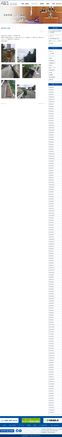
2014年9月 (51, 412)
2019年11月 (51, 270)
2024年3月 (51, 146)
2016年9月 (51, 360)
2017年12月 (51, 324)
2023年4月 (51, 172)
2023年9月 (51, 161)
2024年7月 (51, 137)
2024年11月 (51, 127)
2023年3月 (51, 175)
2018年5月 (51, 312)
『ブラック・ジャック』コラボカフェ (55, 35)
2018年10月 (51, 300)
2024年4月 (51, 144)
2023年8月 (51, 163)
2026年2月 (51, 92)
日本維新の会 (52, 70)
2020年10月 (51, 244)
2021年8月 (51, 220)
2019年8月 (51, 277)
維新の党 (51, 79)
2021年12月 (51, 210)
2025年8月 (51, 106)
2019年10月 (51, 272)
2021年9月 (51, 217)
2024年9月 (51, 132)
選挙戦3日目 (3, 103)
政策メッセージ (52, 67)
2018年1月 (51, 322)
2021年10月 (51, 215)
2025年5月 (51, 113)
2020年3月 (51, 260)
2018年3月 (51, 317)
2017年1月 (51, 350)
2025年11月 (51, 99)
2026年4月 (51, 87)
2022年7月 (51, 194)
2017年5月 (51, 341)
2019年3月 (51, 289)
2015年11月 (51, 381)
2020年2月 (51, 263)
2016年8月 (51, 362)
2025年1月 (51, 123)
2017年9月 (51, 331)
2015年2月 (51, 402)
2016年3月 (51, 372)
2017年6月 (51, 338)
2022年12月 (51, 182)
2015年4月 (51, 398)
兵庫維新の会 (52, 63)
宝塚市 (50, 65)
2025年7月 (51, 108)
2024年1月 (51, 151)
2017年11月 (51, 327)
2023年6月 (51, 168)
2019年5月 (51, 284)
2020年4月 (51, 258)
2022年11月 (51, 184)
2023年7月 (51, 165)
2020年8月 (51, 248)
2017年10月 (51, 329)
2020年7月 (51, 251)
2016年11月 (51, 355)
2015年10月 (51, 383)
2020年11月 (51, 241)
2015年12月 (51, 379)
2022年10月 (51, 187)
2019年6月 (51, 281)
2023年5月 (51, 170)
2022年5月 (51, 198)
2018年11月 (51, 298)
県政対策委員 (52, 77)
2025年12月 (51, 96)
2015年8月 (51, 388)
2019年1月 (51, 293)
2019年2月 (51, 291)
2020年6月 (51, 253)
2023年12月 (51, 153)
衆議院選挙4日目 (41, 103)
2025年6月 (51, 111)
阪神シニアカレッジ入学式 (55, 40)
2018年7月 (51, 308)
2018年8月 (51, 305)
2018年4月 (51, 315)
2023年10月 (51, 158)
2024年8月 (51, 134)
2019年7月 (51, 279)
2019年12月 (51, 267)
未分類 (50, 72)
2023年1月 (51, 179)
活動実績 (42, 3)
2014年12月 (51, 407)
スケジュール (34, 3)
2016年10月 (51, 357)
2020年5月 (51, 255)
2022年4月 (51, 201)
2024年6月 (51, 139)
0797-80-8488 (46, 430)
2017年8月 (51, 334)
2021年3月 (51, 232)
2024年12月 (51, 125)
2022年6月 (51, 196)
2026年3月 (51, 89)
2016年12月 (51, 353)
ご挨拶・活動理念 (25, 3)
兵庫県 (50, 58)
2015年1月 (51, 405)
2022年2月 (51, 206)
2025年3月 (51, 118)
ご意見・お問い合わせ (57, 3)
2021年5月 (51, 227)
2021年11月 (51, 213)
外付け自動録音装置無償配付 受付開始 (55, 31)
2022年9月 (51, 189)
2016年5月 (51, 367)
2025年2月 (51, 120)
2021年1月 (51, 236)
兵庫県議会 (51, 60)
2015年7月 (51, 391)
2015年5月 (51, 395)
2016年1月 (51, 376)
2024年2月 (51, 149)
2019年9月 (51, 274)
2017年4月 (51, 343)
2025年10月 (51, 101)
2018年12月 (51, 296)
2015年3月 (51, 400)
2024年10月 (51, 130)
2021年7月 (51, 222)
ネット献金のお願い (43, 425)
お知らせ (51, 51)
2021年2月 (51, 234)
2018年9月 (51, 303)
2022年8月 (51, 191)
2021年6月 (51, 225)
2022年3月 (51, 203)
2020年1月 (51, 265)
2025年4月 (51, 115)
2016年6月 (51, 365)
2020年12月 (51, 239)
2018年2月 (51, 319)
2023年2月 (51, 177)
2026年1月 (51, 94)
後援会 (47, 3)
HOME (4, 425)
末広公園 (51, 43)
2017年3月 (51, 345)
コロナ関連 (51, 53)
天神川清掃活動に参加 (54, 38)
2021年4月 (51, 229)
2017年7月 (51, 336)
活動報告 (51, 74)
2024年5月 (51, 142)
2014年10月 (51, 410)
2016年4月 (51, 369)
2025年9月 (51, 104)
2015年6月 (51, 393)
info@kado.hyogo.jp (51, 432)
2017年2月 (51, 348)
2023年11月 (51, 156)
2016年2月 (51, 374)
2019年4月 (51, 286)
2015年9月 (51, 386)
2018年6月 (51, 310)
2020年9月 (51, 246)
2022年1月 (51, 208)
